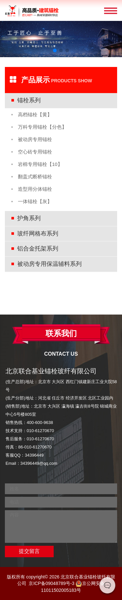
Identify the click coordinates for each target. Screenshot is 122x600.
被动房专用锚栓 (35, 139)
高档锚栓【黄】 (35, 114)
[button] (55, 50)
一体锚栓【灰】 (35, 201)
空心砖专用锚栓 (35, 151)
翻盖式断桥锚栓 (35, 176)
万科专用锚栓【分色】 (42, 127)
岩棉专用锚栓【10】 (40, 164)
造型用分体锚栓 (35, 189)
